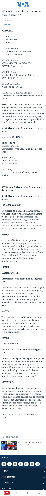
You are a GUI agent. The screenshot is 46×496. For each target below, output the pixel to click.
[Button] (6, 25)
